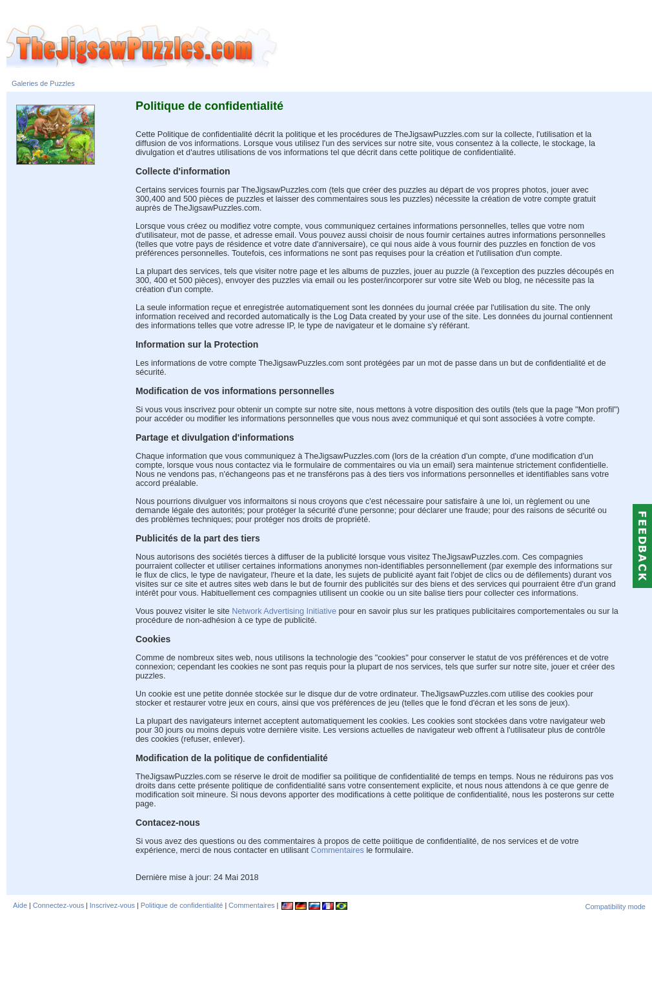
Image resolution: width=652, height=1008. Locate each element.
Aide (20, 905)
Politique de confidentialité (182, 905)
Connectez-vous (59, 905)
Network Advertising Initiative (284, 611)
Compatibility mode (615, 906)
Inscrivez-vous (112, 905)
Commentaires (339, 850)
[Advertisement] (329, 959)
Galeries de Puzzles (43, 83)
